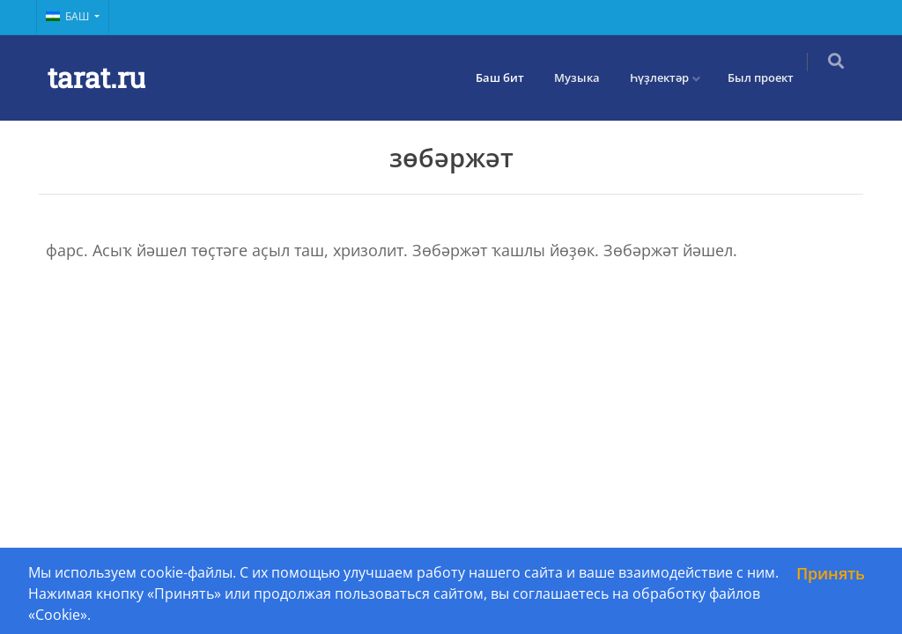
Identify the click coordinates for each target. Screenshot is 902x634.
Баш (69, 16)
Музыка (587, 77)
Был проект (771, 77)
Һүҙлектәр (669, 77)
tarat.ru (96, 77)
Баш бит (510, 77)
